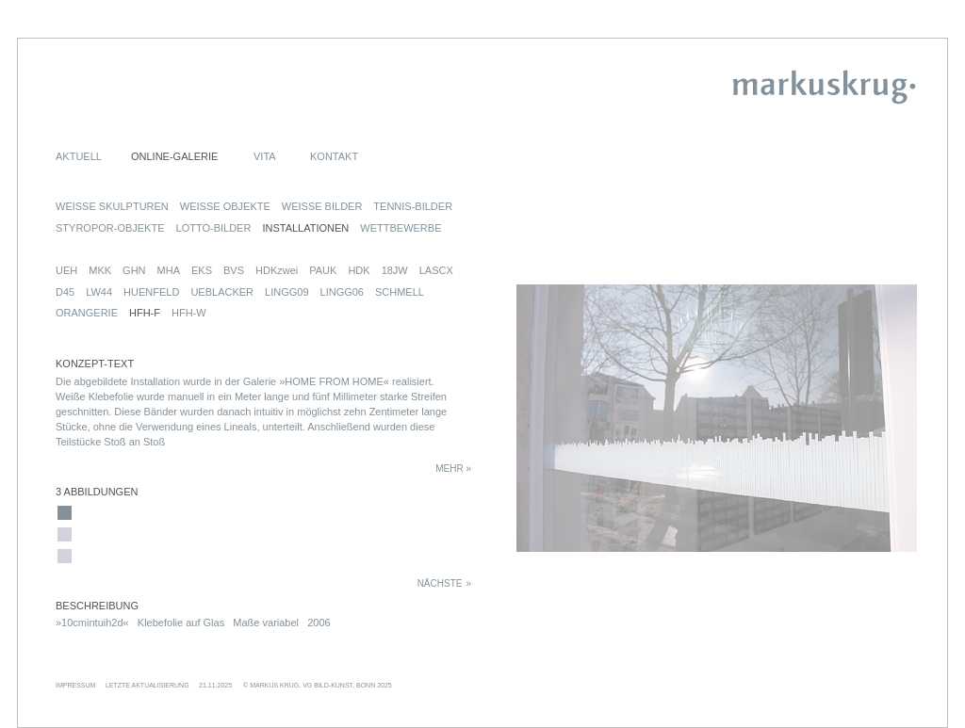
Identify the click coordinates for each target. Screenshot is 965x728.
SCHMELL (399, 292)
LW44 (99, 292)
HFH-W (189, 312)
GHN (134, 270)
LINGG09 (286, 292)
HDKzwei (276, 270)
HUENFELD (151, 292)
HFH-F (144, 312)
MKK (100, 270)
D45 (65, 292)
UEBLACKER (222, 292)
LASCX (436, 270)
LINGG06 (342, 292)
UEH (66, 270)
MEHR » (453, 468)
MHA (168, 270)
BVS (233, 270)
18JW (395, 270)
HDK (358, 270)
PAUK (322, 270)
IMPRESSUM (75, 685)
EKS (201, 270)
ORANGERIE (87, 312)
